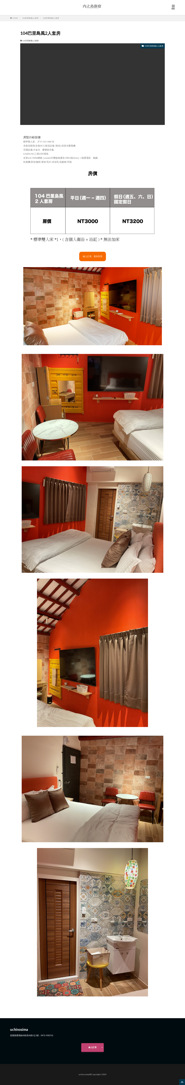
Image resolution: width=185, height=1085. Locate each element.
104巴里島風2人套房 (30, 18)
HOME (15, 18)
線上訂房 (92, 1047)
